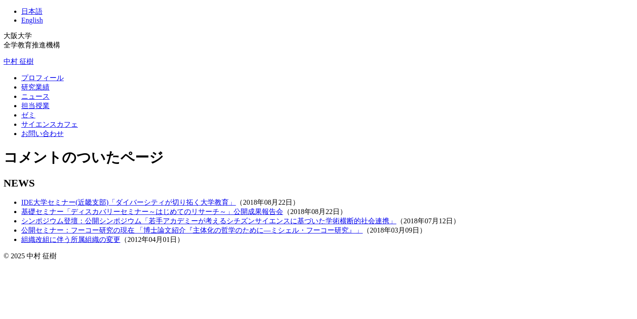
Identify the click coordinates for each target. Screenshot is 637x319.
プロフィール (42, 78)
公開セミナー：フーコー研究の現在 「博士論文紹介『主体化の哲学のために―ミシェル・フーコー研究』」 (192, 230)
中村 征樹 (19, 61)
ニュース (35, 96)
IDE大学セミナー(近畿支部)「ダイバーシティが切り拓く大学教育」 (128, 202)
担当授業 (35, 105)
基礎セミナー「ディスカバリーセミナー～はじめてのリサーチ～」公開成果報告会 (152, 211)
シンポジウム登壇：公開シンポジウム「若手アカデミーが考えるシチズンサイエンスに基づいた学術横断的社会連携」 (208, 221)
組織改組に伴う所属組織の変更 (70, 239)
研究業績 (35, 87)
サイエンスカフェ (49, 124)
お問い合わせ (42, 133)
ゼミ (28, 115)
